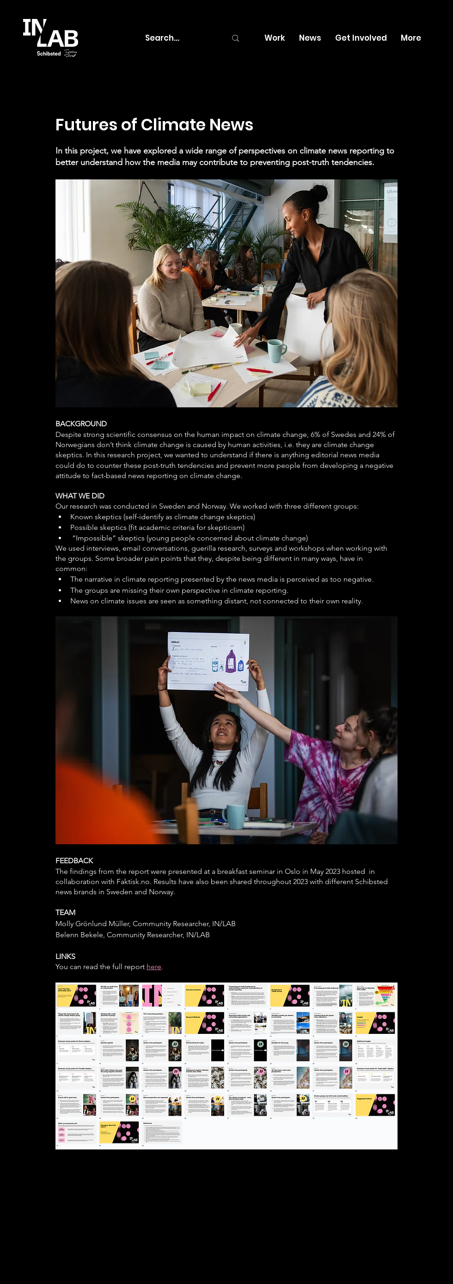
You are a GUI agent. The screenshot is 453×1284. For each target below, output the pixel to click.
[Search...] (179, 38)
